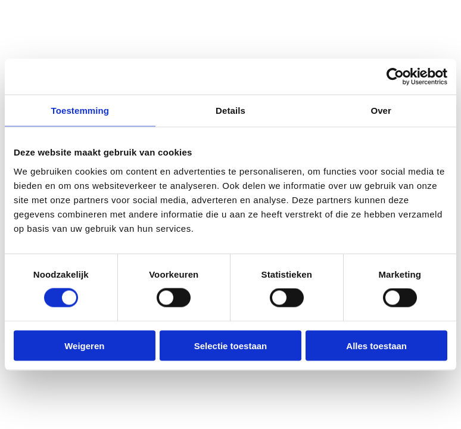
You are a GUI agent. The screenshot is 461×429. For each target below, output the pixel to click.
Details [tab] (230, 110)
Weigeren (84, 345)
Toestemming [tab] (80, 110)
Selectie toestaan (230, 345)
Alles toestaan (376, 345)
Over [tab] (380, 110)
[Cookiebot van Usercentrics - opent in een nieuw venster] (395, 77)
